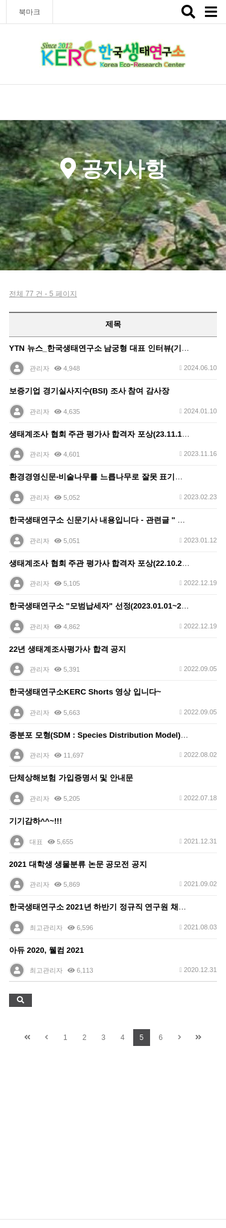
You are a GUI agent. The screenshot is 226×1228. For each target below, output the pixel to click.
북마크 (29, 12)
